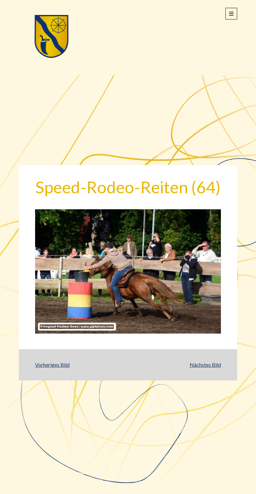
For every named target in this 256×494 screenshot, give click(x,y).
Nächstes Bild (205, 365)
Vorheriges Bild (52, 365)
